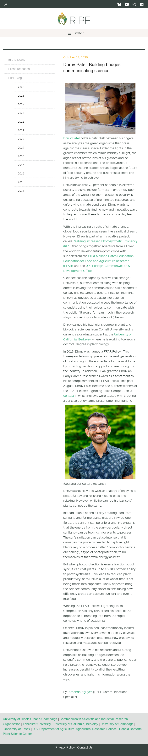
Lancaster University (37, 724)
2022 (21, 121)
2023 (21, 113)
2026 (21, 87)
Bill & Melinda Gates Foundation (111, 256)
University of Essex (17, 729)
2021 (21, 130)
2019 (21, 147)
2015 (21, 182)
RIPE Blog (15, 78)
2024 (21, 104)
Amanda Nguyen (80, 692)
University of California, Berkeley (75, 724)
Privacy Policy (65, 747)
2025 (21, 95)
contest (68, 396)
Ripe (74, 18)
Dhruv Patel (71, 138)
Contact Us (84, 747)
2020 (21, 138)
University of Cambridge (117, 724)
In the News (16, 59)
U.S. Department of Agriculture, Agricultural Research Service (75, 729)
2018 (21, 156)
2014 (21, 190)
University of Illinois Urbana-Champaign (30, 719)
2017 (21, 164)
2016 (21, 173)
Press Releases (19, 69)
